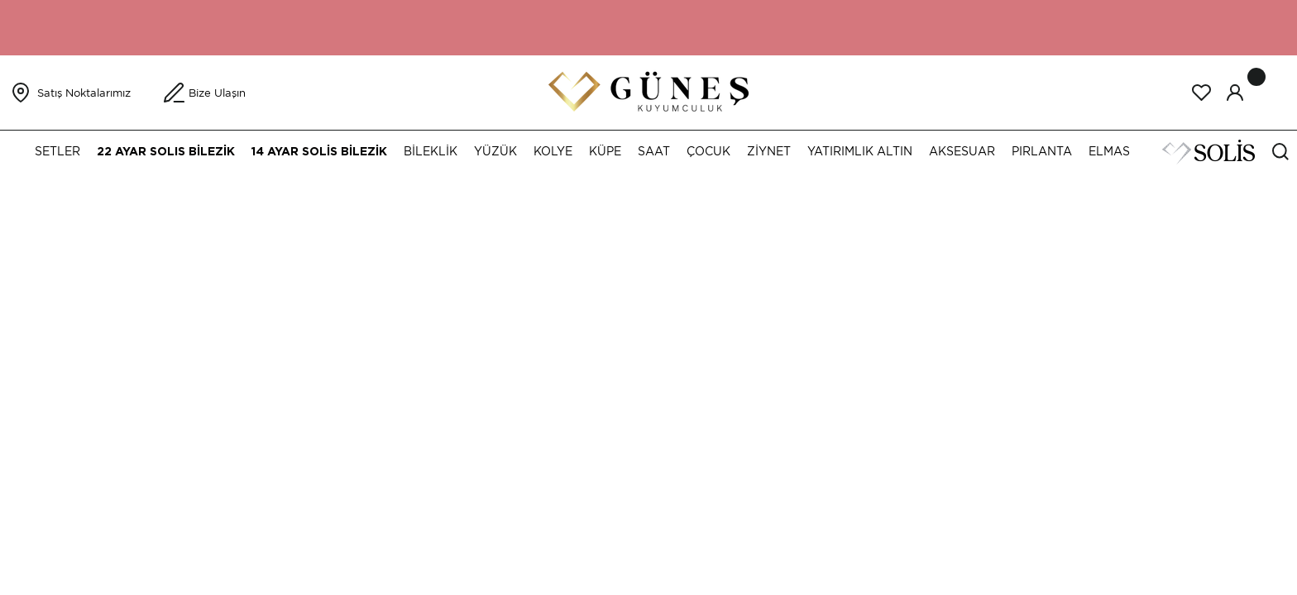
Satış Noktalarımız (84, 93)
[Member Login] (1235, 92)
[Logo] (648, 91)
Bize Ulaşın (217, 93)
